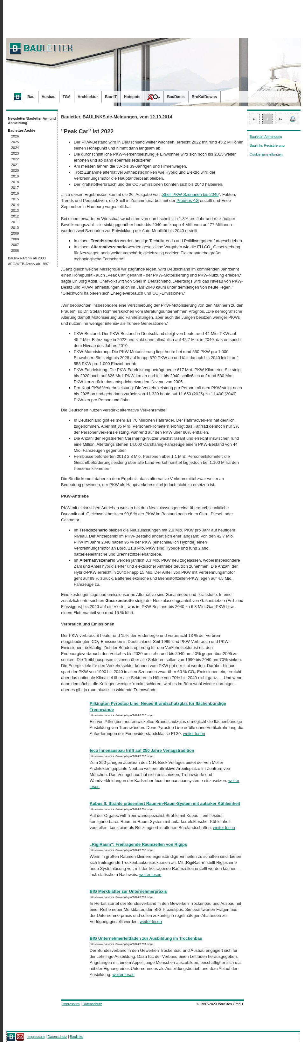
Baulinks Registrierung (267, 145)
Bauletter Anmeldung (266, 136)
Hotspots (132, 97)
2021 (15, 165)
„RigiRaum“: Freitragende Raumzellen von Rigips (138, 844)
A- (280, 119)
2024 (15, 148)
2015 (15, 199)
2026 (15, 136)
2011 (15, 222)
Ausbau (49, 97)
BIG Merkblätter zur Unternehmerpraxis (128, 891)
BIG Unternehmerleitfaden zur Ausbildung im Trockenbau (146, 938)
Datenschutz (92, 1004)
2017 (15, 188)
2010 (15, 228)
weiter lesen (194, 733)
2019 (15, 176)
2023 (15, 153)
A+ (254, 119)
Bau (31, 97)
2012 (15, 216)
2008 (15, 239)
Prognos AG (187, 200)
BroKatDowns (204, 97)
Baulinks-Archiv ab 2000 (27, 258)
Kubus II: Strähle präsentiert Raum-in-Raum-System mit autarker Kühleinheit (165, 803)
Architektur (88, 97)
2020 (15, 170)
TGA (67, 97)
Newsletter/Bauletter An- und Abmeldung (32, 121)
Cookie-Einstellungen (266, 154)
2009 (15, 233)
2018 (15, 182)
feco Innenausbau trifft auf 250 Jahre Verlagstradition (142, 750)
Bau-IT (111, 97)
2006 (15, 250)
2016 (15, 193)
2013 (15, 210)
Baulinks (76, 1037)
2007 (15, 245)
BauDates (175, 97)
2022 (15, 159)
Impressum (70, 1004)
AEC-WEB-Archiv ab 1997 (28, 264)
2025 (15, 142)
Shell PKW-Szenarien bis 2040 (190, 194)
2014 (15, 205)
